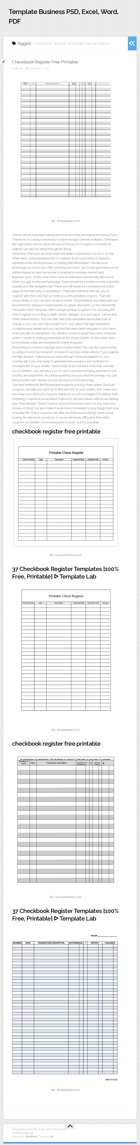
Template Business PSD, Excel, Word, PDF (59, 17)
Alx (52, 1138)
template (17, 70)
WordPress (31, 1138)
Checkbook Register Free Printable (47, 63)
